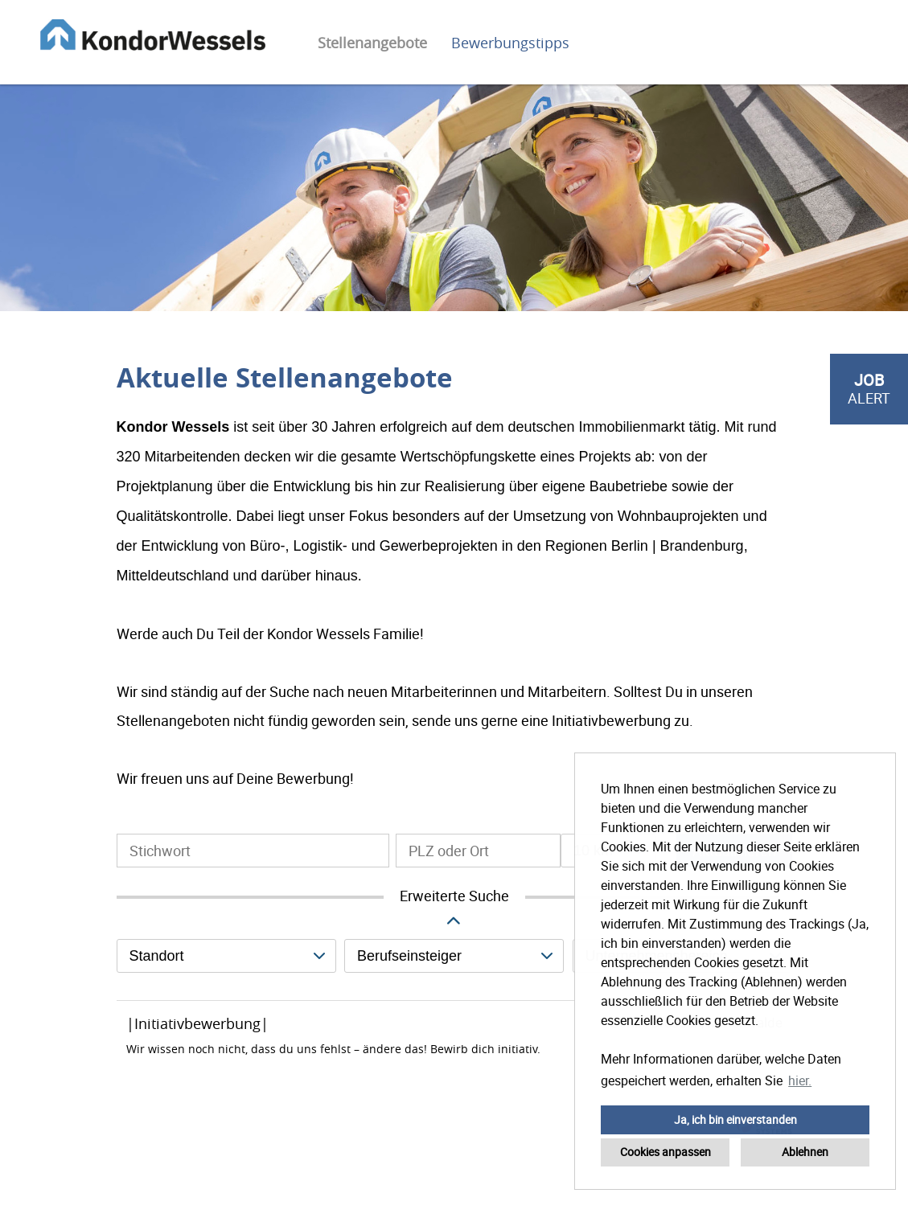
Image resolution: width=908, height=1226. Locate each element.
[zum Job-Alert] (869, 389)
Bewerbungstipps (510, 42)
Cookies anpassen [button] (665, 1151)
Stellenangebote (372, 42)
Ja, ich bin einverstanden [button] (735, 1119)
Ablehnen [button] (805, 1151)
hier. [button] (799, 1080)
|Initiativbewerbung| (197, 1023)
